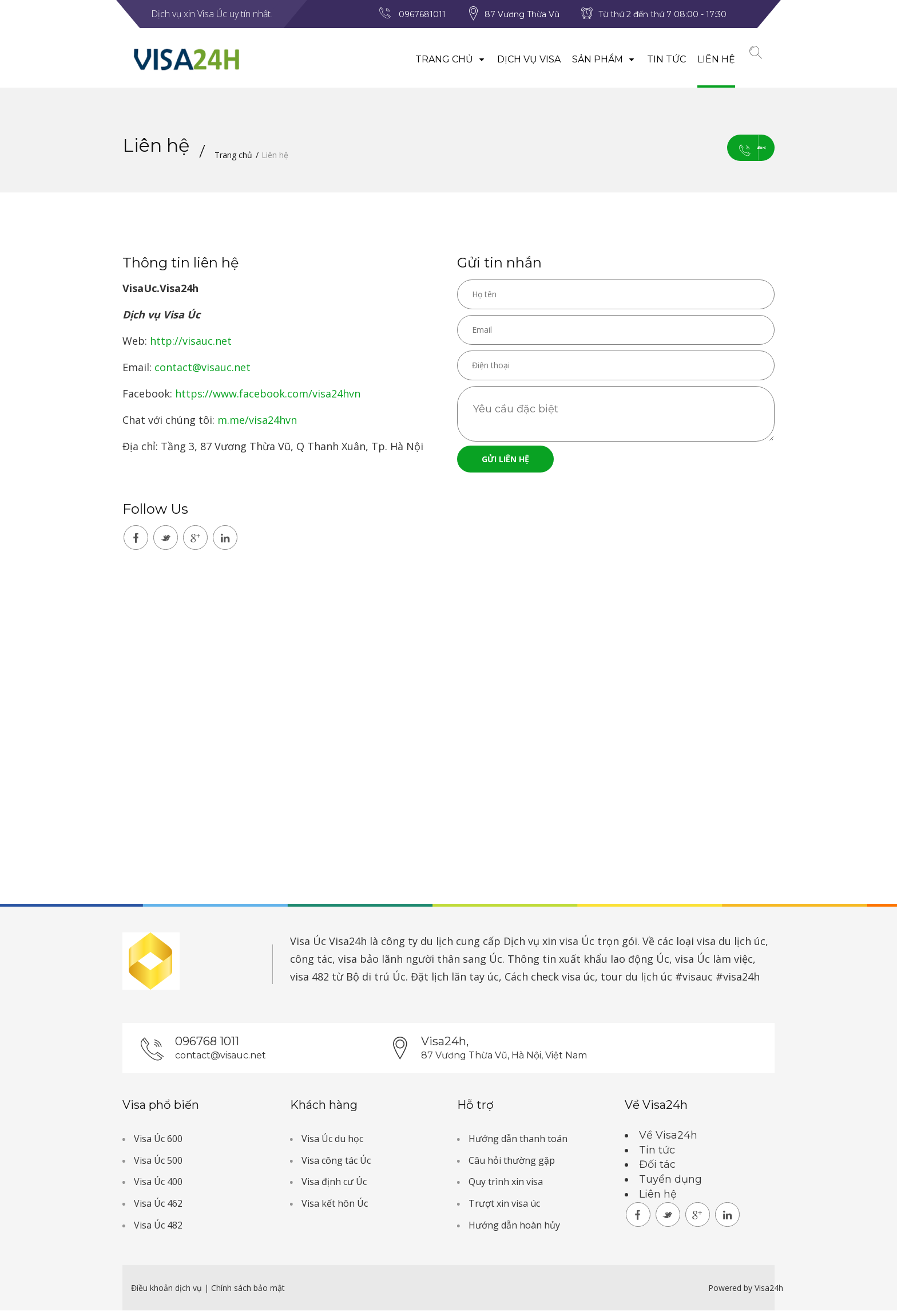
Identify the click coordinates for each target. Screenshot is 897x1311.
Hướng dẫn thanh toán (518, 1139)
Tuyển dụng (670, 1180)
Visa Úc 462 (158, 1204)
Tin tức (651, 59)
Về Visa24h (668, 1136)
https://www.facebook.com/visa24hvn (267, 394)
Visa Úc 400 (158, 1182)
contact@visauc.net (202, 368)
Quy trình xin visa (506, 1182)
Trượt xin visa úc (504, 1204)
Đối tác (657, 1165)
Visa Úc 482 (158, 1226)
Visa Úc (308, 941)
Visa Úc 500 (158, 1161)
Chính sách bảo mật (248, 1288)
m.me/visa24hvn (257, 420)
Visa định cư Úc (334, 1182)
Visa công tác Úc (336, 1161)
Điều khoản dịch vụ (167, 1288)
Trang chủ (435, 59)
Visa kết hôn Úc (334, 1204)
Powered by (730, 1288)
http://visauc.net (191, 341)
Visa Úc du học (332, 1139)
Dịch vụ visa (514, 59)
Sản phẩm (589, 59)
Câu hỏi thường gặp (512, 1161)
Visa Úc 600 (158, 1139)
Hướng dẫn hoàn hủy (514, 1226)
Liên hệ (701, 59)
